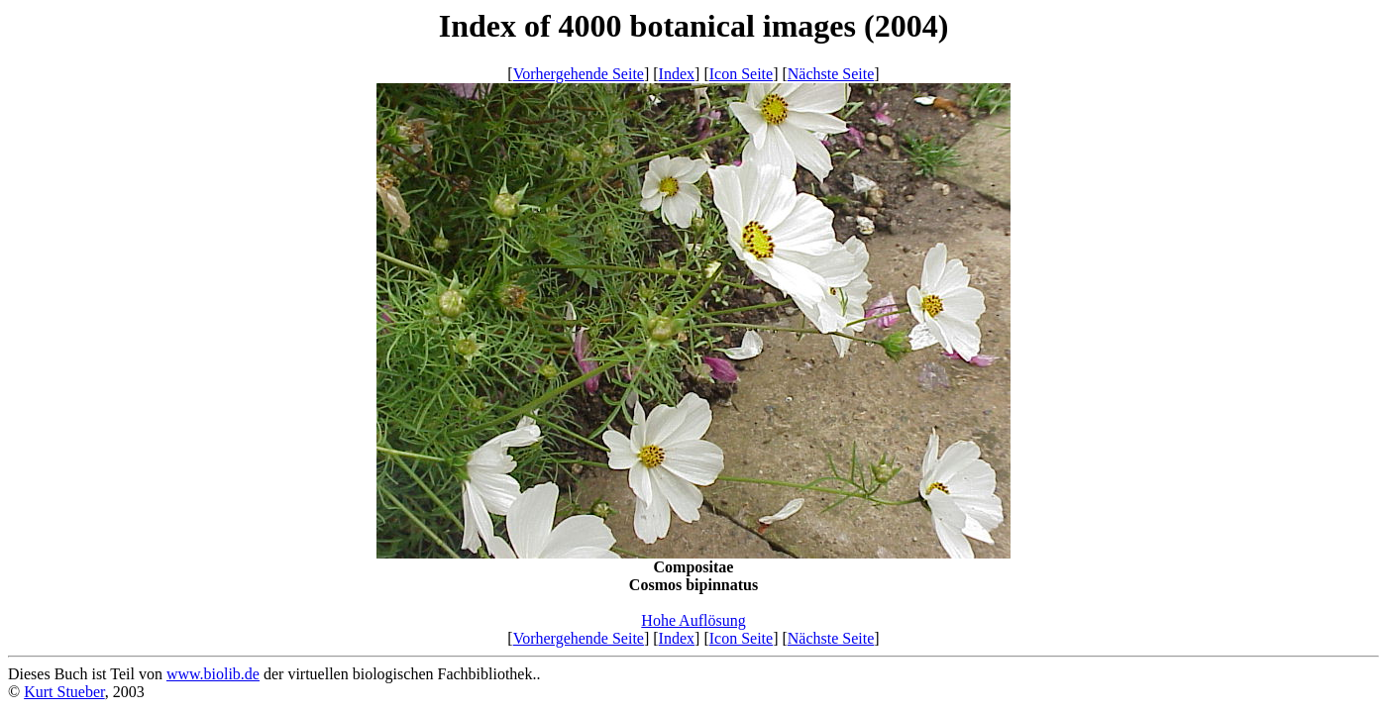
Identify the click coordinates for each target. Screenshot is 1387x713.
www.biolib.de (213, 673)
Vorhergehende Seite (578, 73)
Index (676, 73)
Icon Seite (741, 73)
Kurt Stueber (64, 691)
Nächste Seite (831, 73)
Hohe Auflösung (693, 620)
